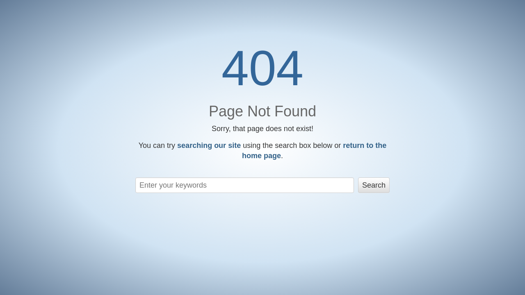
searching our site (209, 145)
